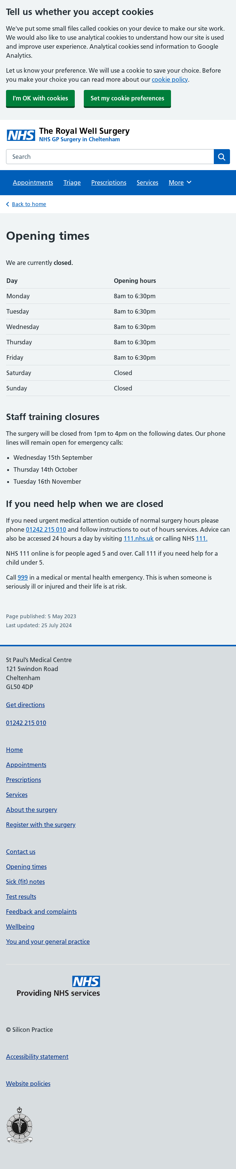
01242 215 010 (46, 529)
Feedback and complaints (41, 911)
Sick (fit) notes (25, 881)
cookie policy (170, 79)
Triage (72, 182)
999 (23, 577)
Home (14, 749)
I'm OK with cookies (40, 98)
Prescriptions (108, 182)
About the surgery (31, 809)
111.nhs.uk (139, 538)
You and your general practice (48, 941)
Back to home (29, 204)
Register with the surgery (41, 824)
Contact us (20, 851)
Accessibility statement (37, 1056)
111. (201, 538)
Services (147, 182)
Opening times (26, 866)
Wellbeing (20, 926)
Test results (21, 896)
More (180, 182)
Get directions (25, 705)
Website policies (28, 1083)
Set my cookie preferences (127, 98)
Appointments (33, 182)
